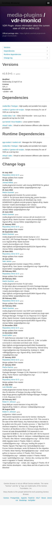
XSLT (38, 498)
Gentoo (6, 498)
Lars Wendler (7, 387)
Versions (26, 47)
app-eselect (6, 142)
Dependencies (26, 51)
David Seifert (7, 335)
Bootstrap (23, 500)
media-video (7, 116)
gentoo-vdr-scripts (17, 110)
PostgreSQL (15, 498)
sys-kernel (6, 122)
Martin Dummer (8, 192)
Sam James (6, 261)
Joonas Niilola (7, 182)
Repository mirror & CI (10, 175)
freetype (14, 106)
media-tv (5, 110)
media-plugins (24, 15)
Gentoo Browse (11, 3)
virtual (4, 125)
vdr (14, 116)
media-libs (6, 106)
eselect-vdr (17, 142)
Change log (26, 58)
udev (10, 125)
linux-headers (16, 122)
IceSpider (31, 500)
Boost (43, 498)
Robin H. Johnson (9, 402)
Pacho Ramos (7, 367)
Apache (24, 498)
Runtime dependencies (26, 54)
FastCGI (31, 498)
